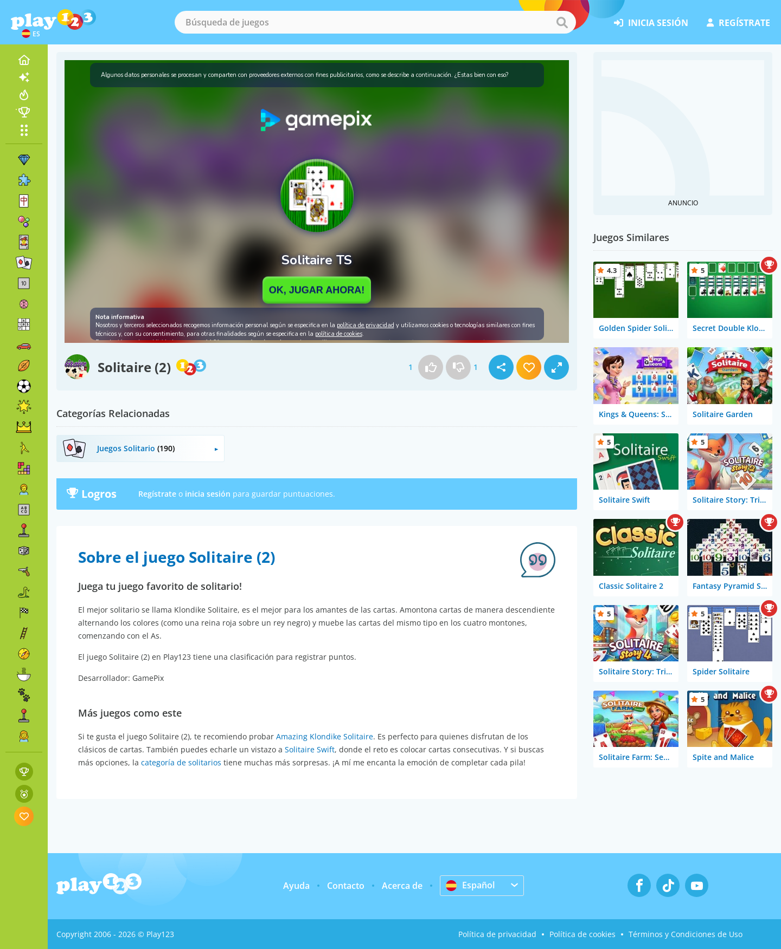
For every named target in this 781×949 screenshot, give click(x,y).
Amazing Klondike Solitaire (324, 736)
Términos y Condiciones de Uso (685, 934)
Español (470, 885)
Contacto (345, 886)
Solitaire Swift (310, 749)
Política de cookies (582, 934)
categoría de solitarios (181, 762)
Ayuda (296, 886)
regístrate (738, 23)
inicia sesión (651, 23)
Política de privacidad (497, 934)
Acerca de (402, 886)
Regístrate (157, 494)
